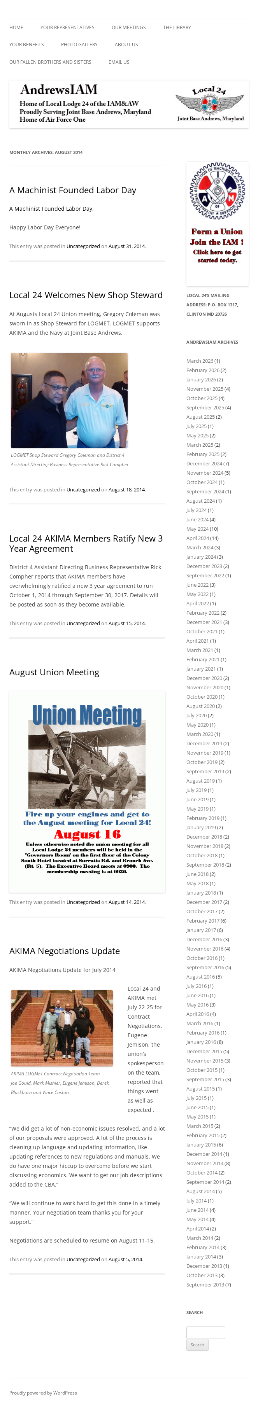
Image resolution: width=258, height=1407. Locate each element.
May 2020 (197, 724)
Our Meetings (129, 27)
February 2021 (202, 659)
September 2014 (205, 1181)
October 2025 (202, 398)
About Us (126, 44)
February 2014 (202, 1247)
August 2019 (200, 780)
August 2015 (200, 1088)
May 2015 (197, 1116)
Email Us (119, 62)
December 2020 (204, 678)
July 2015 (196, 1097)
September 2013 (205, 1284)
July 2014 (196, 1200)
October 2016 (202, 957)
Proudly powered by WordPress (43, 1393)
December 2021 (204, 622)
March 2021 (199, 650)
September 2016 (205, 967)
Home (16, 27)
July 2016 (196, 985)
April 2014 (197, 1228)
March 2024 (199, 547)
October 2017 (202, 911)
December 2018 (204, 836)
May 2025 (197, 435)
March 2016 (199, 1023)
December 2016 (204, 939)
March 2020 (199, 734)
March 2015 (199, 1125)
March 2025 (199, 444)
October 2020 (202, 696)
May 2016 (197, 1004)
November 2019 (204, 752)
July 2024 (196, 510)
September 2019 (205, 771)
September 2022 (205, 575)
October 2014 (202, 1172)
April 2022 (197, 603)
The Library (177, 27)
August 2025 (200, 416)
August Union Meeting (54, 672)
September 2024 (205, 491)
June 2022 (197, 584)
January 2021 (201, 668)
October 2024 (202, 482)
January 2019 (201, 827)
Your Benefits (26, 44)
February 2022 (202, 612)
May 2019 (197, 808)
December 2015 (204, 1051)
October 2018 (202, 855)
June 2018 (197, 873)
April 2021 (197, 640)
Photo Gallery (79, 44)
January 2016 (201, 1041)
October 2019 (202, 762)
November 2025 (204, 388)
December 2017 (204, 901)
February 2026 (202, 370)
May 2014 (197, 1219)
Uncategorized (83, 246)
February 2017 (202, 920)
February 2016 (202, 1032)
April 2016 (197, 1013)
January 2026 (201, 379)
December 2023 (204, 566)
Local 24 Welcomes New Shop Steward (86, 295)
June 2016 (197, 995)
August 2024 (200, 500)
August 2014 (200, 1191)
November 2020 (204, 687)
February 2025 (202, 454)
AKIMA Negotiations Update (64, 950)
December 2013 (204, 1265)
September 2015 (205, 1079)
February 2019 (202, 817)
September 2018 (205, 864)
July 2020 (196, 715)
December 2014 (204, 1153)
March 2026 (199, 360)
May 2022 (197, 594)
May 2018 (197, 883)
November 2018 (204, 845)
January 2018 (201, 892)
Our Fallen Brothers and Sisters (50, 62)
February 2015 (202, 1135)
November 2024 (204, 472)
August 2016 (200, 976)
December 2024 (204, 463)
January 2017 (201, 929)
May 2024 (197, 528)
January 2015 (201, 1144)
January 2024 (201, 556)
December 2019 (204, 743)
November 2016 (204, 948)
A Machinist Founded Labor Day (72, 190)
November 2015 (204, 1060)
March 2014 (199, 1237)
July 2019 (196, 790)
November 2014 (204, 1163)
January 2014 (201, 1256)
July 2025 (196, 426)
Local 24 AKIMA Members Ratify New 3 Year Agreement (86, 543)
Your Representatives (67, 27)
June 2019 (197, 799)
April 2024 (197, 538)
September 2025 (205, 407)
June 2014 (197, 1209)
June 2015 (197, 1107)
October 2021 (202, 631)
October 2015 (202, 1069)
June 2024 (197, 519)
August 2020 (200, 706)
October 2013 (202, 1275)
